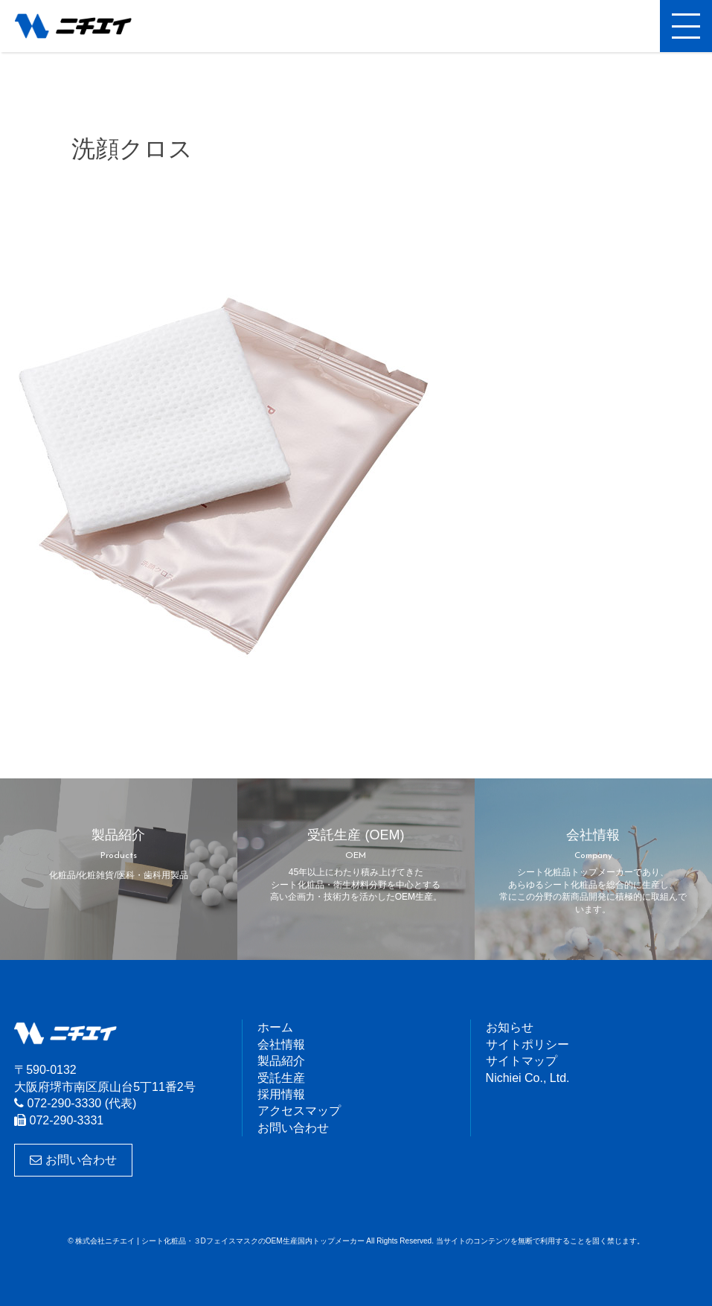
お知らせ (509, 1027)
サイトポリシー (527, 1044)
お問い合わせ (73, 1159)
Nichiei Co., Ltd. (528, 1078)
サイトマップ (521, 1060)
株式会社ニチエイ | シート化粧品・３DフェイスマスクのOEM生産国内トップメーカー (85, 26)
